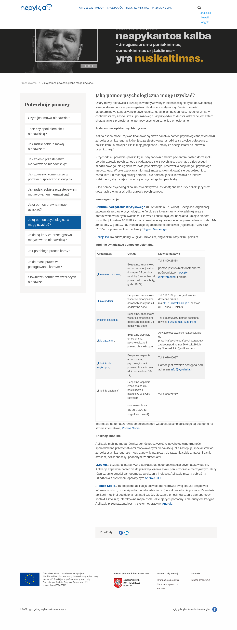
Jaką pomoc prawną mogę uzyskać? (47, 207)
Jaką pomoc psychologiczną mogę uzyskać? (48, 222)
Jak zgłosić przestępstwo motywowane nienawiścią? (47, 161)
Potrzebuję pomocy (91, 7)
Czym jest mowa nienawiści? (49, 118)
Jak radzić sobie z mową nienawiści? (46, 146)
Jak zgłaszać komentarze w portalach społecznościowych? (50, 176)
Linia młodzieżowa (109, 274)
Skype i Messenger (154, 229)
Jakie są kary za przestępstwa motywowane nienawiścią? (50, 237)
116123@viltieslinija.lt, (177, 303)
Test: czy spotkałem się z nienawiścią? (46, 131)
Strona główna (28, 83)
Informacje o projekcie (168, 580)
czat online (190, 321)
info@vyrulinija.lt (181, 369)
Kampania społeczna (167, 584)
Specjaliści (102, 237)
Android (150, 478)
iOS (159, 478)
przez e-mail (175, 321)
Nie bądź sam (106, 340)
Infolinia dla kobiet (107, 319)
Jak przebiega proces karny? (49, 251)
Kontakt (161, 588)
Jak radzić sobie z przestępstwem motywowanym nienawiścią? (52, 192)
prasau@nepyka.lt (200, 580)
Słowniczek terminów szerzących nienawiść (52, 279)
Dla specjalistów (137, 7)
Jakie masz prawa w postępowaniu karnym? (45, 264)
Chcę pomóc (115, 7)
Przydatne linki (162, 7)
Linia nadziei (105, 301)
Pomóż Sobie (131, 428)
